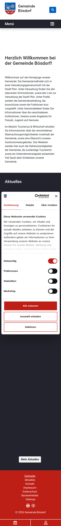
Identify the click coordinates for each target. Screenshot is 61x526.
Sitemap (30, 499)
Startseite (29, 476)
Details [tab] (30, 205)
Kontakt (29, 483)
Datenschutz (30, 491)
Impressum (29, 487)
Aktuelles (30, 479)
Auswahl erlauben (30, 316)
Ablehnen (30, 327)
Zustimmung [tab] (11, 205)
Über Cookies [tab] (49, 205)
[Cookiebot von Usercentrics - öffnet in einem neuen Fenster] (36, 196)
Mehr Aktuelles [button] (30, 459)
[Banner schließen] (56, 196)
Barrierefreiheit (29, 495)
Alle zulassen (30, 305)
